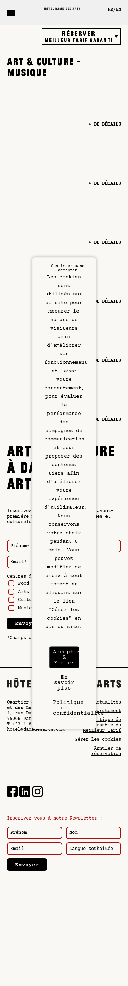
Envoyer (27, 624)
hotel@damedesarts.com (35, 730)
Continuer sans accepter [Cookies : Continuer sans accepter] (67, 268)
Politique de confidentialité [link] (66, 707)
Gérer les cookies (98, 739)
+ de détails (104, 124)
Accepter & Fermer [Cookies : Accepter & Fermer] (66, 657)
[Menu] (11, 12)
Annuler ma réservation (106, 751)
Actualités (107, 702)
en (118, 9)
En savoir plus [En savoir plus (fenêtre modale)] (64, 682)
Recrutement (106, 711)
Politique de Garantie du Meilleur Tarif (102, 725)
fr (110, 9)
